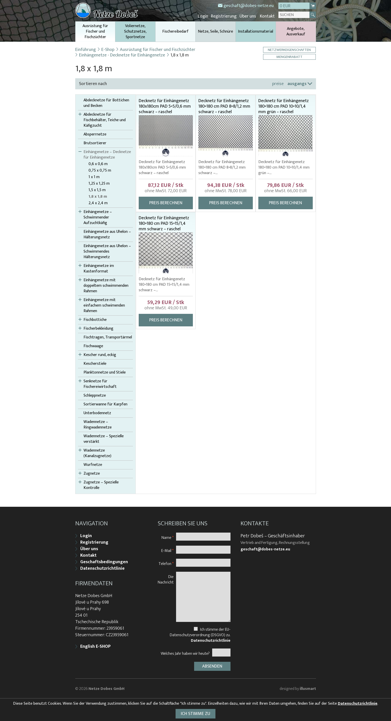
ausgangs (296, 83)
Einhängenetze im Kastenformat (99, 268)
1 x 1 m (94, 177)
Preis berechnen (165, 202)
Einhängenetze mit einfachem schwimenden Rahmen (104, 305)
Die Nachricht (166, 579)
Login (204, 16)
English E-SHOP (95, 646)
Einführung (85, 49)
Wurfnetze (93, 464)
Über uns (248, 16)
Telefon (166, 563)
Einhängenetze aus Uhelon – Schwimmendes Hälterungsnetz (107, 251)
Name (168, 537)
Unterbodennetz (97, 413)
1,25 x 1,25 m (99, 183)
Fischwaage (93, 346)
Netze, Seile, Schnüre (215, 31)
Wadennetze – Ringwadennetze (98, 424)
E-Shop (107, 49)
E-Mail (167, 550)
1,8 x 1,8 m (98, 196)
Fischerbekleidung (98, 328)
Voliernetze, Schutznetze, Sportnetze (135, 31)
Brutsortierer (95, 143)
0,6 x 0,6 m (98, 164)
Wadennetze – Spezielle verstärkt (104, 439)
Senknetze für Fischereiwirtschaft (100, 384)
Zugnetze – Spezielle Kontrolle (101, 485)
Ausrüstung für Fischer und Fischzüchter (95, 31)
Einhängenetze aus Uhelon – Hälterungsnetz (107, 234)
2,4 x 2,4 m (98, 203)
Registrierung (225, 16)
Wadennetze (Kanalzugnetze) (97, 453)
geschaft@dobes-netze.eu (248, 6)
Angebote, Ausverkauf (295, 31)
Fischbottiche (95, 319)
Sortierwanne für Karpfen (105, 404)
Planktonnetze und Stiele (105, 372)
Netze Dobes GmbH (106, 688)
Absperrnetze (95, 134)
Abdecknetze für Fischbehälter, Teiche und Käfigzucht (105, 120)
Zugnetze (92, 473)
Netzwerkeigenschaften (289, 49)
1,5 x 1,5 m (97, 190)
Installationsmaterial (255, 31)
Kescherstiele (95, 363)
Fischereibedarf (175, 31)
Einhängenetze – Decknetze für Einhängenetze (107, 155)
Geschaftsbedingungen (104, 561)
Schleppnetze (95, 395)
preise (278, 83)
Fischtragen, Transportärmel (108, 337)
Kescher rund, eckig (100, 354)
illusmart (308, 688)
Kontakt (267, 16)
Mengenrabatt (290, 56)
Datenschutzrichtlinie (102, 568)
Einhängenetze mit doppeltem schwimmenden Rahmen (106, 285)
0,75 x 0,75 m (100, 170)
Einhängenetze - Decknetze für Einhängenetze (122, 55)
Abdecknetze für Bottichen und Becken (106, 103)
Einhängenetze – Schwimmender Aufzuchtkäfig (98, 217)
